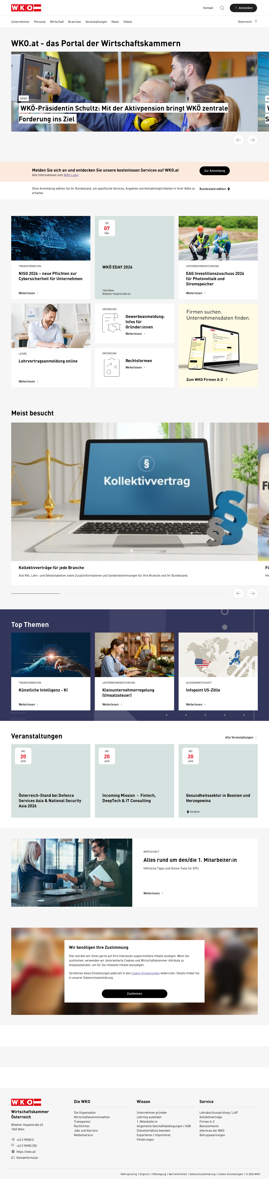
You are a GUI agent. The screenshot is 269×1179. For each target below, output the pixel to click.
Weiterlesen (29, 293)
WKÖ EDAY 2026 (117, 267)
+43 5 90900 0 (22, 1139)
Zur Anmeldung (214, 170)
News (115, 21)
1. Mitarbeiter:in (147, 1121)
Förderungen (145, 1139)
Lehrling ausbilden (149, 1117)
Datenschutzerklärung (203, 1174)
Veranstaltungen (96, 21)
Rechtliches (81, 1126)
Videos (127, 21)
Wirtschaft (57, 21)
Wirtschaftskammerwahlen (92, 1117)
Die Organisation (85, 1112)
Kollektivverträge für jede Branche (51, 567)
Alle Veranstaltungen (241, 737)
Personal (40, 21)
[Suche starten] (222, 8)
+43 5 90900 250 (24, 1145)
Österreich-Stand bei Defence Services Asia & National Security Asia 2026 (50, 800)
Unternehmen (20, 21)
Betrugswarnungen (213, 1135)
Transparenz (82, 1121)
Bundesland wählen (215, 189)
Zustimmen (134, 993)
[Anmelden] (243, 8)
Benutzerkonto (209, 1126)
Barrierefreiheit (178, 1174)
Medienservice (83, 1135)
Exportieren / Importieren (154, 1135)
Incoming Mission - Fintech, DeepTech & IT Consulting (129, 797)
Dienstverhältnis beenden (153, 1130)
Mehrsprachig (129, 1174)
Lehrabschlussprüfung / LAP (219, 1112)
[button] (248, 21)
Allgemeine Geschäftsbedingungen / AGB (164, 1126)
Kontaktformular (24, 1157)
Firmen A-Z (207, 1121)
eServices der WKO (212, 1130)
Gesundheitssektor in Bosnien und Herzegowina (218, 797)
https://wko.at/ (23, 1151)
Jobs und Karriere (86, 1130)
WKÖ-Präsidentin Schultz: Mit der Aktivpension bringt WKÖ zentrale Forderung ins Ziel (123, 113)
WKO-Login (71, 175)
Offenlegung (159, 1174)
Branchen (74, 21)
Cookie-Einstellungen (145, 973)
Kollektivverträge (211, 1117)
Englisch (145, 1174)
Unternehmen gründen (152, 1112)
